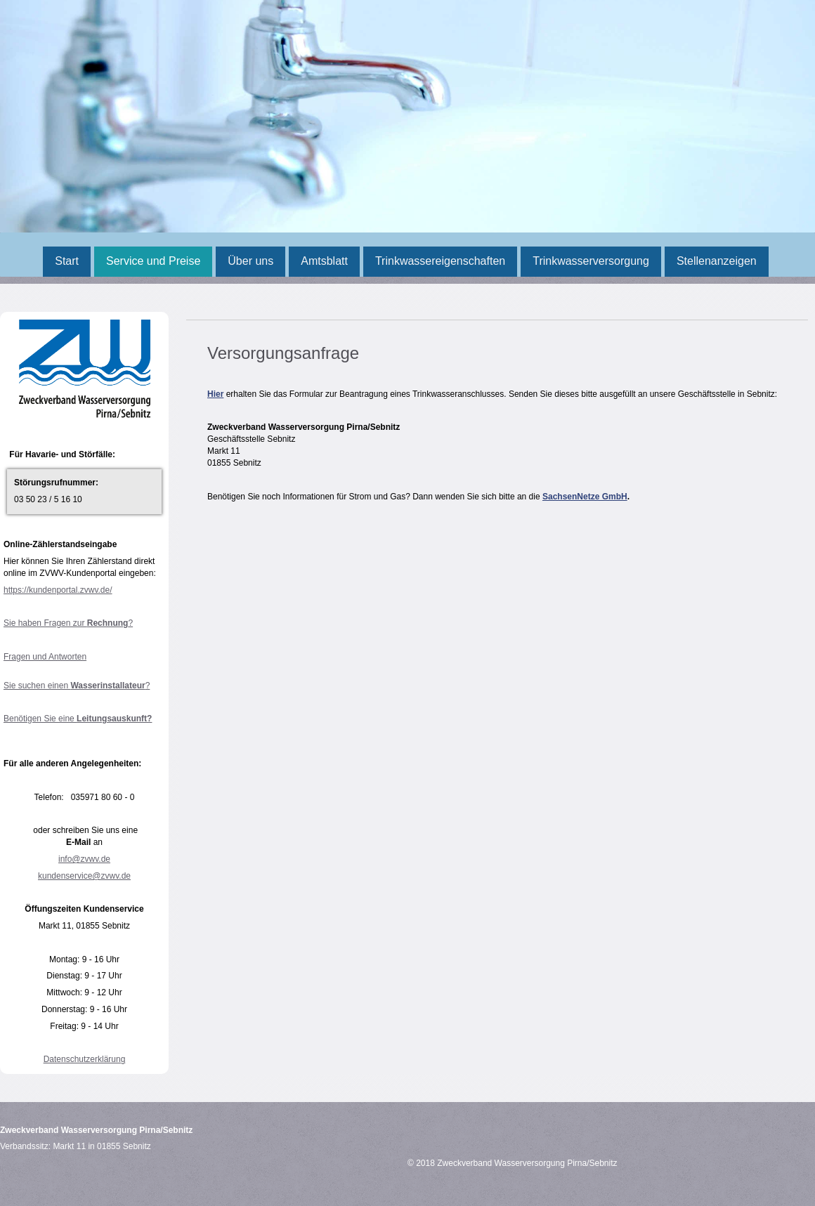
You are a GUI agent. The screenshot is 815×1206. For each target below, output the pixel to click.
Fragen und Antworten (45, 657)
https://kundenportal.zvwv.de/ (58, 590)
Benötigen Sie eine (78, 718)
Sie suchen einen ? (77, 685)
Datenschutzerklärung (85, 1059)
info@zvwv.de (84, 859)
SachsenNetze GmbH (584, 497)
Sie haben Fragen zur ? (68, 623)
